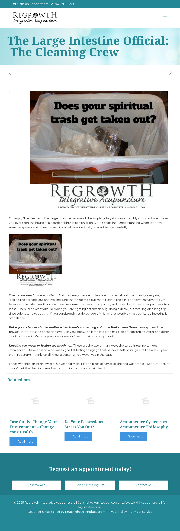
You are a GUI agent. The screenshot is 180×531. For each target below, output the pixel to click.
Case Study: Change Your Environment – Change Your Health (33, 426)
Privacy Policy (117, 511)
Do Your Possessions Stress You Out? (84, 424)
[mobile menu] (165, 18)
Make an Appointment (33, 4)
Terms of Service (140, 511)
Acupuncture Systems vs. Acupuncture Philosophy (144, 424)
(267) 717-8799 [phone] (63, 4)
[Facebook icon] (165, 4)
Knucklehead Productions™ (85, 511)
